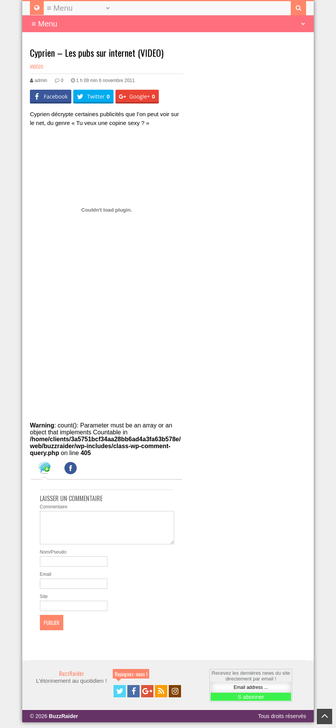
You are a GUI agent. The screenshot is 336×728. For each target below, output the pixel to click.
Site (44, 602)
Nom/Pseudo (53, 557)
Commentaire (54, 506)
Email (45, 580)
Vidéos (36, 66)
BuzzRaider (71, 679)
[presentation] (44, 469)
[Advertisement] (87, 351)
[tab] (44, 469)
